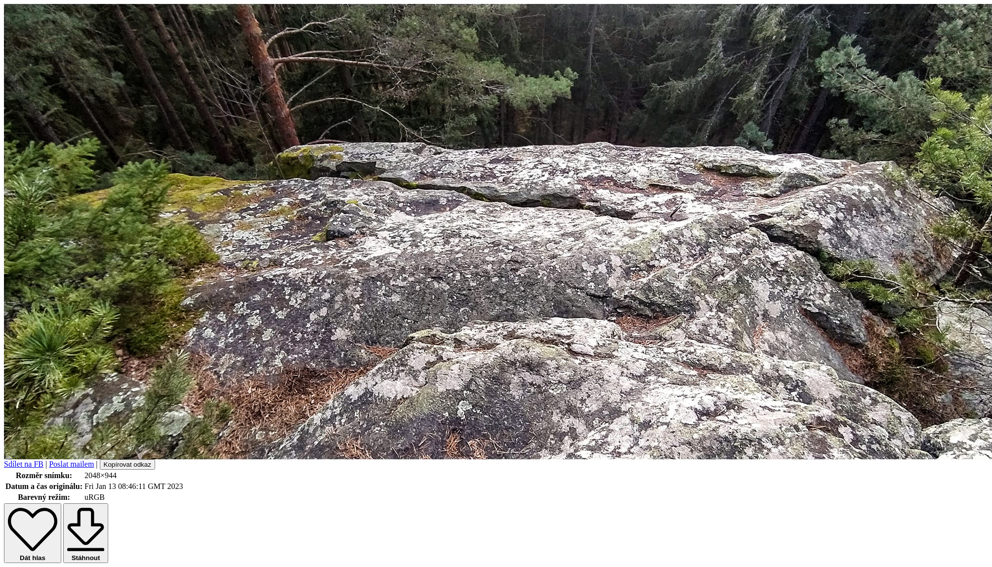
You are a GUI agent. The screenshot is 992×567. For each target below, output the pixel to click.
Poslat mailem (71, 464)
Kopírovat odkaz (127, 464)
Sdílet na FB (23, 464)
